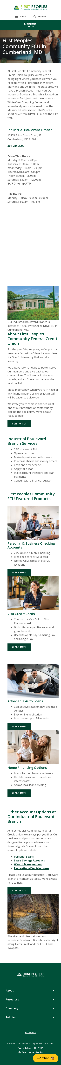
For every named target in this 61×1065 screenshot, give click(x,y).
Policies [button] (11, 1017)
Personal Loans (24, 856)
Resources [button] (12, 999)
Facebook (30, 1033)
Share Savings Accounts (29, 860)
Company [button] (12, 1008)
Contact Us (19, 423)
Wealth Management (28, 864)
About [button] (10, 990)
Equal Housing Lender (32, 1052)
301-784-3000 (15, 146)
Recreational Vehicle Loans (31, 868)
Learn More (19, 572)
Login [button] (30, 26)
